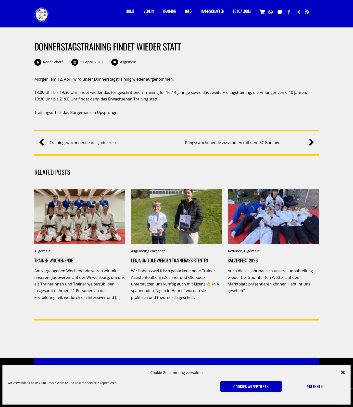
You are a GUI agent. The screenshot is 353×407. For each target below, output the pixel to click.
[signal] (280, 11)
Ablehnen (315, 386)
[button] (342, 372)
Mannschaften (212, 11)
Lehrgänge (156, 251)
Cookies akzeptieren (251, 386)
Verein (148, 11)
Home (130, 11)
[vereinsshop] (261, 11)
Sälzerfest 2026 (243, 260)
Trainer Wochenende (53, 260)
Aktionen (235, 251)
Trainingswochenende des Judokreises (81, 142)
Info (188, 11)
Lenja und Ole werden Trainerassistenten (169, 260)
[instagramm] (298, 11)
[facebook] (289, 11)
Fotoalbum (242, 11)
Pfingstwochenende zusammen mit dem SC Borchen (247, 142)
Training (169, 11)
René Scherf (53, 62)
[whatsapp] (270, 11)
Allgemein (128, 62)
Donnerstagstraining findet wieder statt (107, 46)
